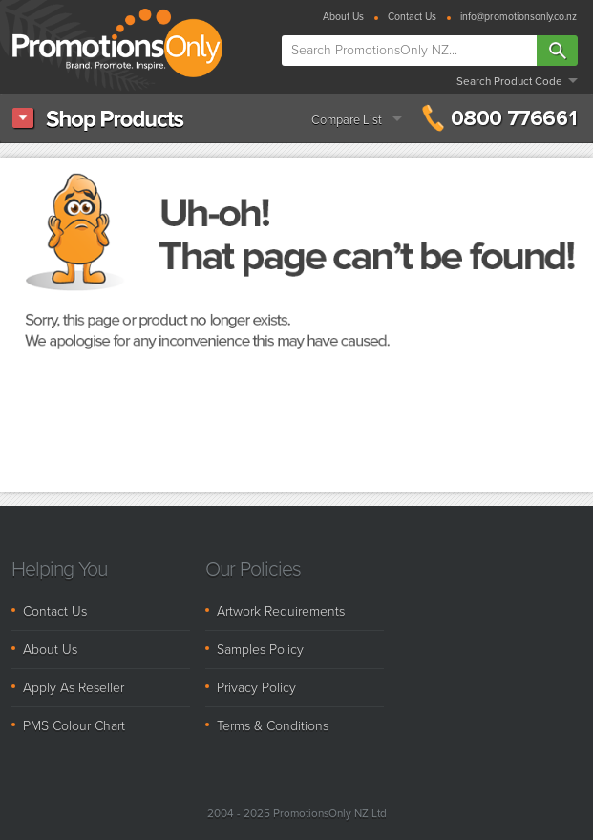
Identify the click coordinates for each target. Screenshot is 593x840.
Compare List (346, 120)
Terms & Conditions (272, 726)
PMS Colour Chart (74, 726)
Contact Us (412, 17)
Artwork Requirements (281, 611)
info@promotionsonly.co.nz (518, 17)
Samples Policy (260, 650)
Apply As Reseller (73, 688)
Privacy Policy (256, 688)
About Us (343, 17)
